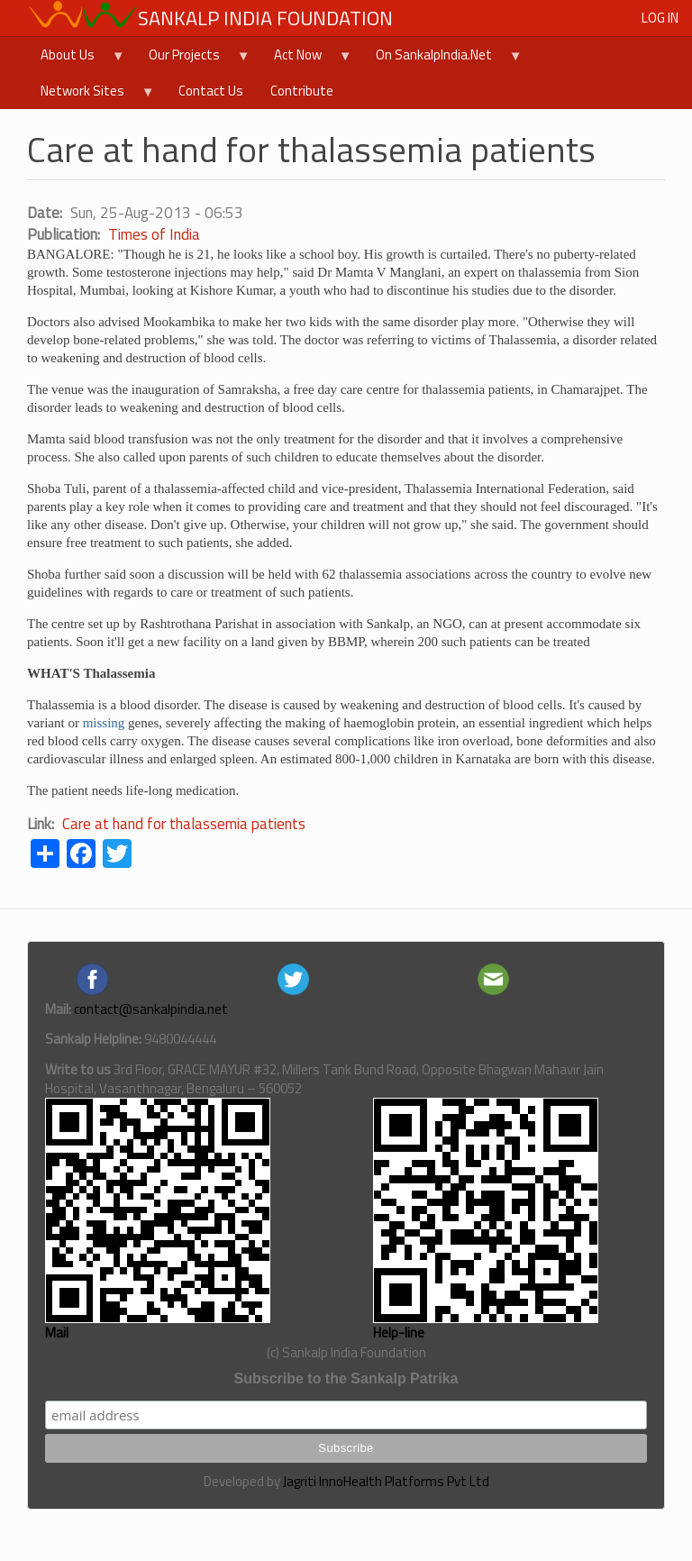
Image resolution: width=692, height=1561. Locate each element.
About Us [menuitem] (76, 58)
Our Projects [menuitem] (192, 58)
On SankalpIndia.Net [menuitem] (442, 58)
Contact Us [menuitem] (210, 90)
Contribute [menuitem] (301, 90)
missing (104, 723)
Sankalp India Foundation (265, 18)
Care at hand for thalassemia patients (183, 823)
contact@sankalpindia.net (151, 1009)
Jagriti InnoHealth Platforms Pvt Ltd (386, 1481)
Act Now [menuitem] (306, 58)
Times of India (154, 234)
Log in (660, 17)
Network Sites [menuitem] (91, 94)
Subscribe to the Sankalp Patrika (346, 1378)
